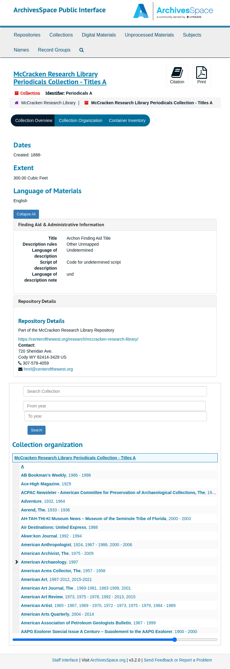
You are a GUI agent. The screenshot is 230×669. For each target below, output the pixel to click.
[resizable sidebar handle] (115, 639)
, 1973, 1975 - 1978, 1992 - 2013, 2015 (78, 596)
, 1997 (49, 562)
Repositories (27, 34)
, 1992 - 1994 (51, 536)
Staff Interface (65, 660)
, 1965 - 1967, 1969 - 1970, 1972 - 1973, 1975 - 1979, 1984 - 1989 (98, 605)
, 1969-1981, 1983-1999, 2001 (76, 588)
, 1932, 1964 (43, 501)
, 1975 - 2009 (57, 553)
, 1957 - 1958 (63, 570)
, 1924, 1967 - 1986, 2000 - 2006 (76, 544)
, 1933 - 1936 (45, 510)
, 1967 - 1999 (88, 622)
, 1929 (46, 483)
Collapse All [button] (26, 214)
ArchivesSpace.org (107, 660)
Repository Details (37, 301)
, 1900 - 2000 (109, 631)
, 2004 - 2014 (57, 614)
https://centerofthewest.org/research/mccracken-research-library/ (78, 339)
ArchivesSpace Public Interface (59, 9)
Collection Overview (33, 120)
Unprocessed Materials (149, 34)
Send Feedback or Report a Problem (178, 660)
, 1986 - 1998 (56, 475)
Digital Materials (99, 34)
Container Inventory (127, 120)
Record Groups (54, 49)
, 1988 (59, 527)
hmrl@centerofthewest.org (48, 369)
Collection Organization (80, 120)
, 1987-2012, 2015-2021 (56, 579)
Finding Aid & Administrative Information (61, 224)
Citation (177, 75)
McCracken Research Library (48, 102)
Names (21, 49)
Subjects (192, 34)
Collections (61, 34)
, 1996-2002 (124, 492)
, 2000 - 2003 (106, 518)
